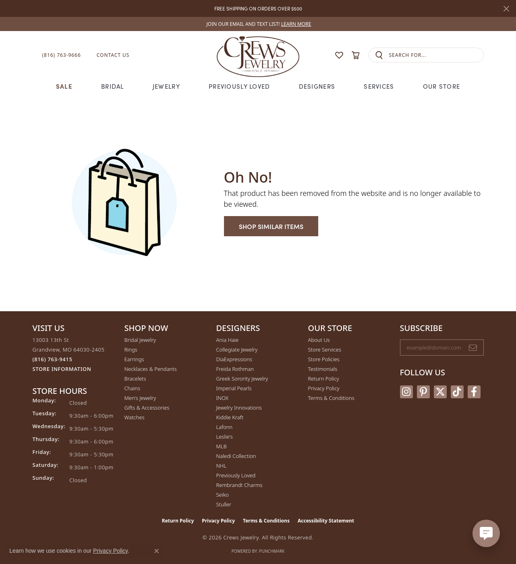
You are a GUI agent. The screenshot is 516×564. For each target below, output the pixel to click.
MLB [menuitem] (221, 446)
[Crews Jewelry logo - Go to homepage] (258, 55)
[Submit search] (379, 55)
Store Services (325, 349)
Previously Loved (239, 86)
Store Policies (324, 359)
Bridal (112, 86)
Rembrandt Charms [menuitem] (239, 485)
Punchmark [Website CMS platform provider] (272, 551)
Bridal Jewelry (140, 339)
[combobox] (436, 55)
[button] (323, 55)
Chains (132, 388)
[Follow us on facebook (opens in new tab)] (474, 391)
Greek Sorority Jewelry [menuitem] (242, 378)
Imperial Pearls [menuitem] (234, 388)
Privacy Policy (324, 388)
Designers (317, 86)
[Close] (506, 9)
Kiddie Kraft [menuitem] (230, 417)
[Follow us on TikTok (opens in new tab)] (457, 391)
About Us (319, 339)
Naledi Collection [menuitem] (236, 456)
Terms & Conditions (331, 398)
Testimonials (323, 369)
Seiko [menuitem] (222, 494)
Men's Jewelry (140, 398)
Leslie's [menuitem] (224, 436)
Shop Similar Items (271, 226)
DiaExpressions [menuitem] (234, 359)
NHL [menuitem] (221, 465)
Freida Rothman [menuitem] (235, 369)
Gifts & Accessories (147, 407)
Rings (130, 349)
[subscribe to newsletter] (472, 347)
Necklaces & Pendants (150, 369)
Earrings (134, 359)
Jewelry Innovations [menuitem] (239, 407)
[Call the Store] (53, 359)
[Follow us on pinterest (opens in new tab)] (423, 391)
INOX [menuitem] (222, 398)
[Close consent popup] (156, 551)
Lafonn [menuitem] (224, 427)
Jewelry (166, 86)
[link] (258, 24)
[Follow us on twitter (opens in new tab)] (440, 391)
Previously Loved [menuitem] (236, 475)
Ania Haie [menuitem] (227, 339)
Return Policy (323, 378)
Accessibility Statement (326, 520)
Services (379, 86)
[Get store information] (62, 369)
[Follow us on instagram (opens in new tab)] (406, 391)
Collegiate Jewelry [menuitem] (237, 349)
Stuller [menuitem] (224, 504)
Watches (134, 417)
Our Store (441, 86)
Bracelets (135, 378)
